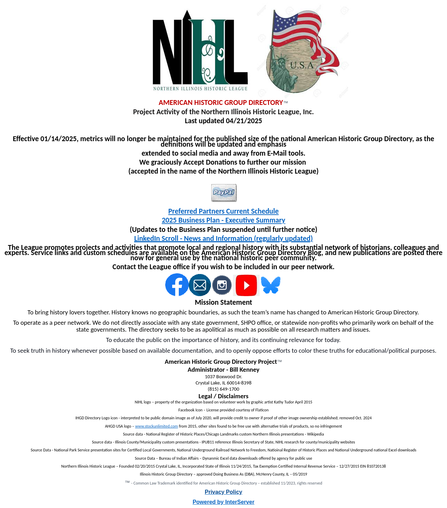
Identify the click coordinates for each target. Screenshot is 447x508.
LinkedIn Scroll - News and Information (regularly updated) (223, 238)
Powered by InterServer (223, 502)
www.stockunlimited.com (156, 426)
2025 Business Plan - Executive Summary (223, 220)
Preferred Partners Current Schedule (223, 211)
